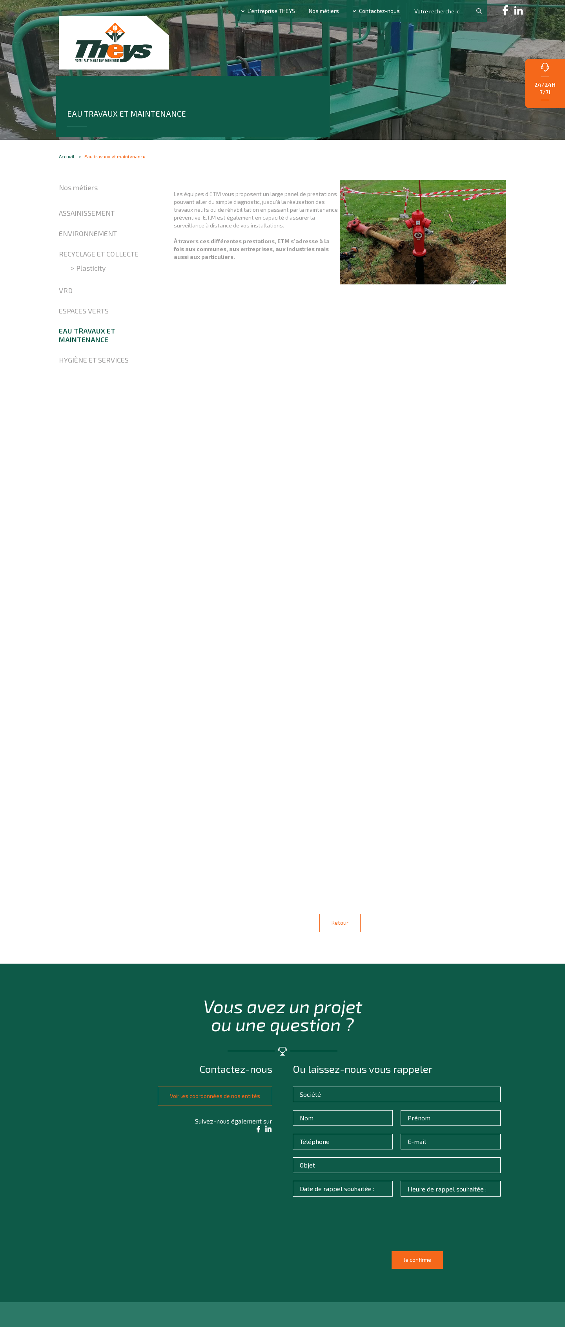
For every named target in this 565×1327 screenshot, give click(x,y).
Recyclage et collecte (99, 279)
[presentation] (358, 1235)
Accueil (67, 175)
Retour (340, 928)
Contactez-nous (379, 10)
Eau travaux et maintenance (87, 361)
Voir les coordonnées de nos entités (209, 1099)
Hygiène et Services (94, 385)
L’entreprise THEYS (271, 10)
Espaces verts (84, 336)
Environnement (88, 259)
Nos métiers (324, 10)
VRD (66, 316)
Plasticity (91, 294)
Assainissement (87, 239)
